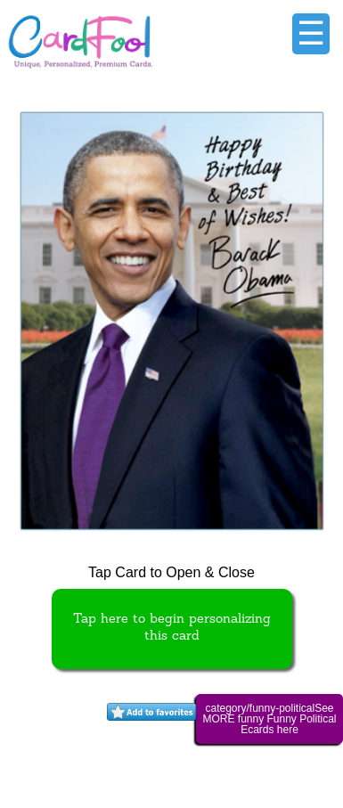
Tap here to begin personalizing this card (172, 628)
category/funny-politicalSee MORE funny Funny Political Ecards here (269, 719)
